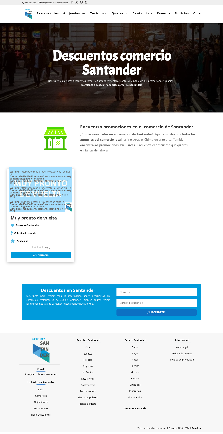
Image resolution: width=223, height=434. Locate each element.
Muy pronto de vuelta (34, 220)
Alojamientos (74, 15)
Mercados (135, 387)
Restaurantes (48, 15)
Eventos (164, 15)
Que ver (118, 15)
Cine (197, 15)
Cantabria (141, 15)
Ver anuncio (41, 257)
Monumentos (135, 399)
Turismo (97, 15)
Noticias (182, 15)
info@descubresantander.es (41, 376)
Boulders (196, 430)
